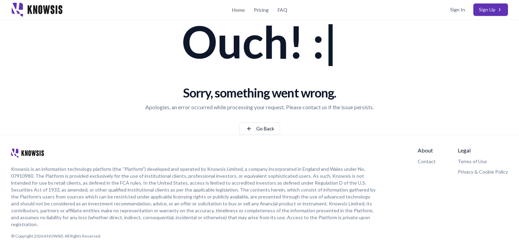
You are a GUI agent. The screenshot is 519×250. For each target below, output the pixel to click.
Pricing (261, 10)
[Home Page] (94, 10)
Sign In (457, 9)
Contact (427, 161)
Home (238, 10)
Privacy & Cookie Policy (483, 172)
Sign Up (490, 9)
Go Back (259, 128)
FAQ (282, 10)
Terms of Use (472, 161)
